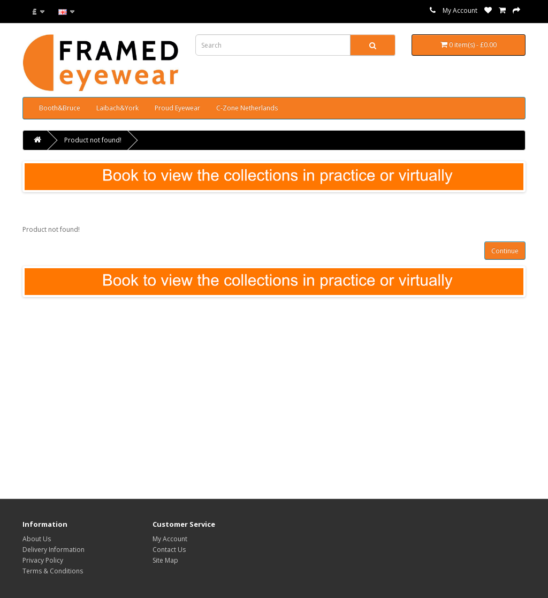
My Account (460, 10)
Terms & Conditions (52, 571)
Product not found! (92, 140)
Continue (505, 250)
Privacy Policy (42, 560)
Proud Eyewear (177, 107)
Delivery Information (53, 549)
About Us (36, 538)
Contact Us (169, 549)
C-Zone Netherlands (247, 107)
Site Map (165, 560)
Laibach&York (117, 107)
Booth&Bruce (59, 107)
